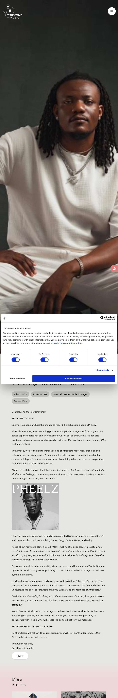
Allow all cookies (73, 378)
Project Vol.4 (20, 401)
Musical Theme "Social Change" (70, 394)
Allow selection (17, 378)
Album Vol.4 (20, 394)
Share (20, 655)
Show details (102, 370)
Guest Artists (40, 394)
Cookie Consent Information (66, 343)
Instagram (42, 637)
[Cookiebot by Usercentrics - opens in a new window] (102, 318)
